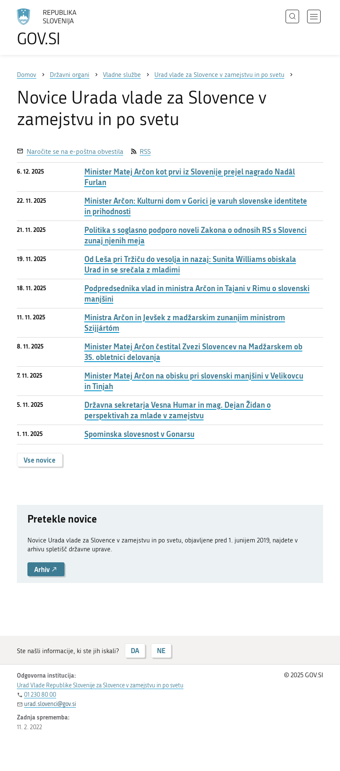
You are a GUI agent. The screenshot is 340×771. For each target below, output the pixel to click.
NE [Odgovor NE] (161, 650)
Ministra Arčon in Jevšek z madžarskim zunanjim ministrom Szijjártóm (184, 322)
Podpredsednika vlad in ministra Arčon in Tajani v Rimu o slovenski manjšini (197, 293)
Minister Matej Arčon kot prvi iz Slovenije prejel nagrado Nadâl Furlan (189, 177)
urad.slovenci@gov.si (50, 704)
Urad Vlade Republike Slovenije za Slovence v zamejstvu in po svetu (100, 685)
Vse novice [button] (40, 460)
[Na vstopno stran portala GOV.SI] (59, 27)
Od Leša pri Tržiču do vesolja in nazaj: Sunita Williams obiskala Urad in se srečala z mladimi (190, 264)
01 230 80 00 (40, 694)
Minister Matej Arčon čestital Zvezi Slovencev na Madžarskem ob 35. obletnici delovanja (193, 351)
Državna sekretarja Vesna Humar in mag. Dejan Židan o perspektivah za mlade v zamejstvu (177, 410)
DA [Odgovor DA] (135, 650)
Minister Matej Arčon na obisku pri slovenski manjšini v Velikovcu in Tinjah (193, 381)
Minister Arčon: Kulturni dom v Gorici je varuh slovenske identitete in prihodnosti (195, 206)
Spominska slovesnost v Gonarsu (139, 434)
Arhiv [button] (46, 569)
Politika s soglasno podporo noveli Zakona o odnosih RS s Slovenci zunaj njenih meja (195, 235)
